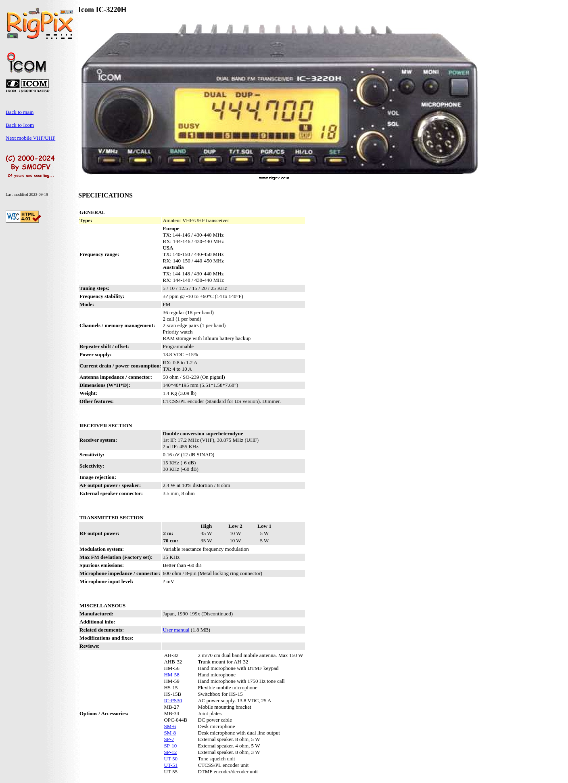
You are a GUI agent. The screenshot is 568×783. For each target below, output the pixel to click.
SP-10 (170, 746)
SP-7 (169, 739)
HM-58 (171, 675)
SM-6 (170, 726)
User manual (176, 630)
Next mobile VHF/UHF (30, 138)
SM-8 (170, 733)
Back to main (19, 112)
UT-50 (170, 759)
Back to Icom (20, 125)
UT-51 (170, 765)
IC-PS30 (173, 700)
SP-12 (170, 752)
